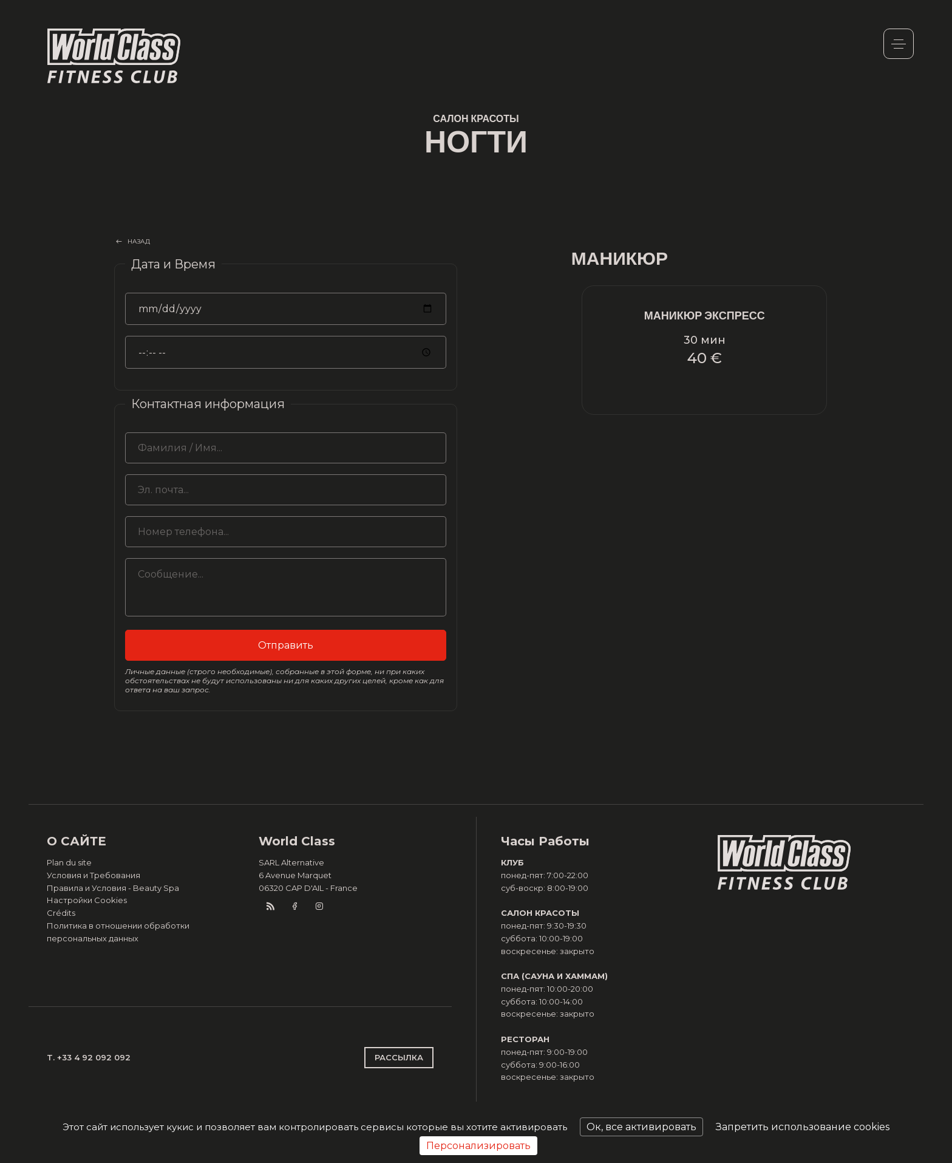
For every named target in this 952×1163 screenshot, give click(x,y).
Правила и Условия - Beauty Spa (113, 888)
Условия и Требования (93, 875)
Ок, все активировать (641, 1127)
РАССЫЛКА (399, 1057)
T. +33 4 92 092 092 (89, 1057)
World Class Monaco (114, 56)
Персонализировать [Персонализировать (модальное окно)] (478, 1145)
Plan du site (69, 862)
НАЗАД (139, 241)
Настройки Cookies (87, 900)
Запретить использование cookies (802, 1127)
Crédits (61, 913)
